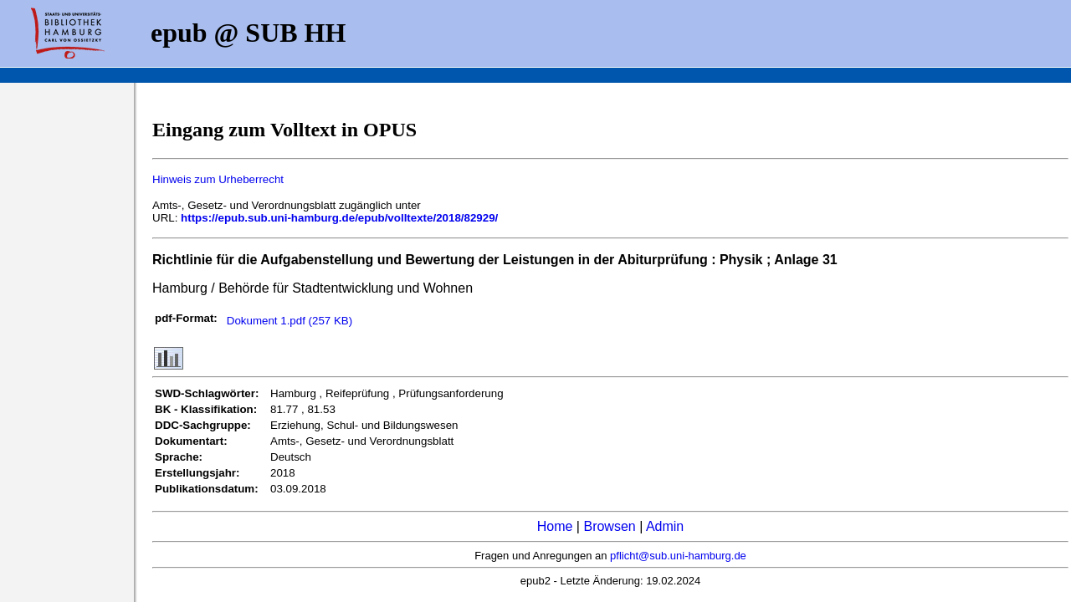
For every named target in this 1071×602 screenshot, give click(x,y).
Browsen (609, 526)
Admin (665, 526)
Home (555, 526)
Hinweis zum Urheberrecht (218, 179)
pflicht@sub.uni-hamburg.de (678, 555)
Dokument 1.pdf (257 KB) (289, 320)
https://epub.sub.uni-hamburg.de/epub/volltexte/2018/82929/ (339, 218)
